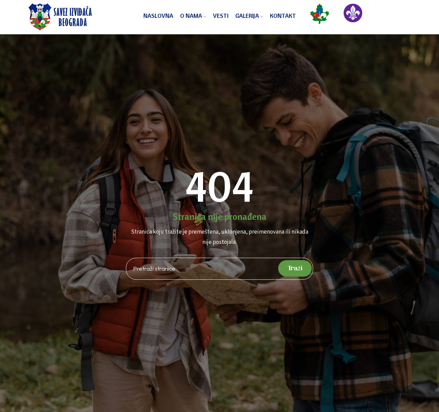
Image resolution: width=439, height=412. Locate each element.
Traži (294, 268)
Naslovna (158, 15)
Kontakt (283, 15)
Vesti (220, 15)
